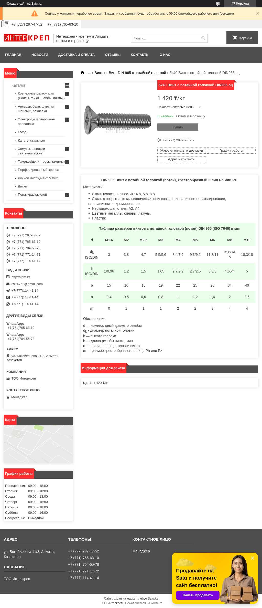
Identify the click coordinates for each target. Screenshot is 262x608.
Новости (39, 55)
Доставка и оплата (76, 55)
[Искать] (203, 38)
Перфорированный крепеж (38, 170)
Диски (22, 186)
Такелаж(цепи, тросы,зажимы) (41, 161)
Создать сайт (16, 3)
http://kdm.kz (21, 277)
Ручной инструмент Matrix (38, 178)
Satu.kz (153, 598)
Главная (13, 55)
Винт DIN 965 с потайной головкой (137, 73)
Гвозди (23, 132)
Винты (100, 73)
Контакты (140, 55)
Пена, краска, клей (32, 194)
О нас (165, 55)
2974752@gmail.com (27, 284)
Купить (177, 127)
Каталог (19, 85)
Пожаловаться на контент (143, 603)
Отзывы (113, 55)
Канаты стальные (31, 140)
